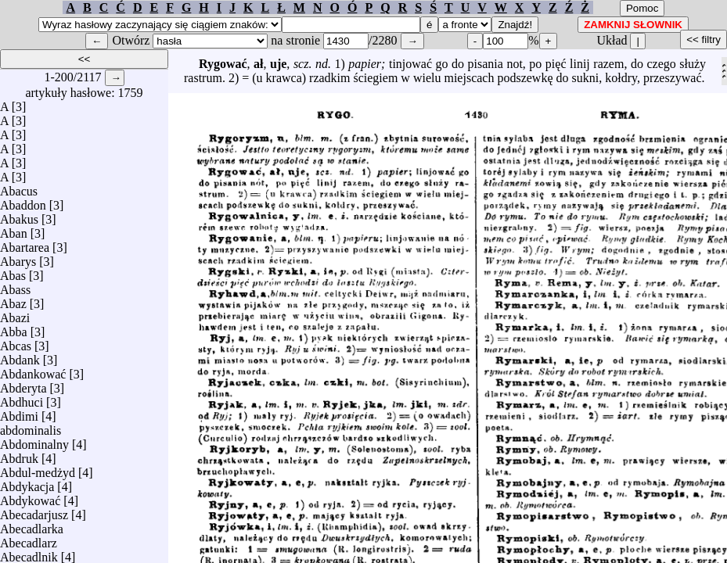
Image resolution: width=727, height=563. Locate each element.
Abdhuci (21, 398)
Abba (13, 328)
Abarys (18, 257)
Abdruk (19, 454)
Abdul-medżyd (37, 468)
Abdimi (19, 412)
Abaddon (23, 201)
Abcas (15, 342)
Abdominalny (34, 440)
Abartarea (24, 243)
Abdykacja (27, 482)
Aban (13, 229)
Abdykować (30, 497)
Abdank (20, 356)
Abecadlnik (29, 553)
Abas (13, 271)
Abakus (19, 215)
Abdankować (33, 370)
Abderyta (23, 384)
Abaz (13, 300)
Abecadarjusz (34, 511)
